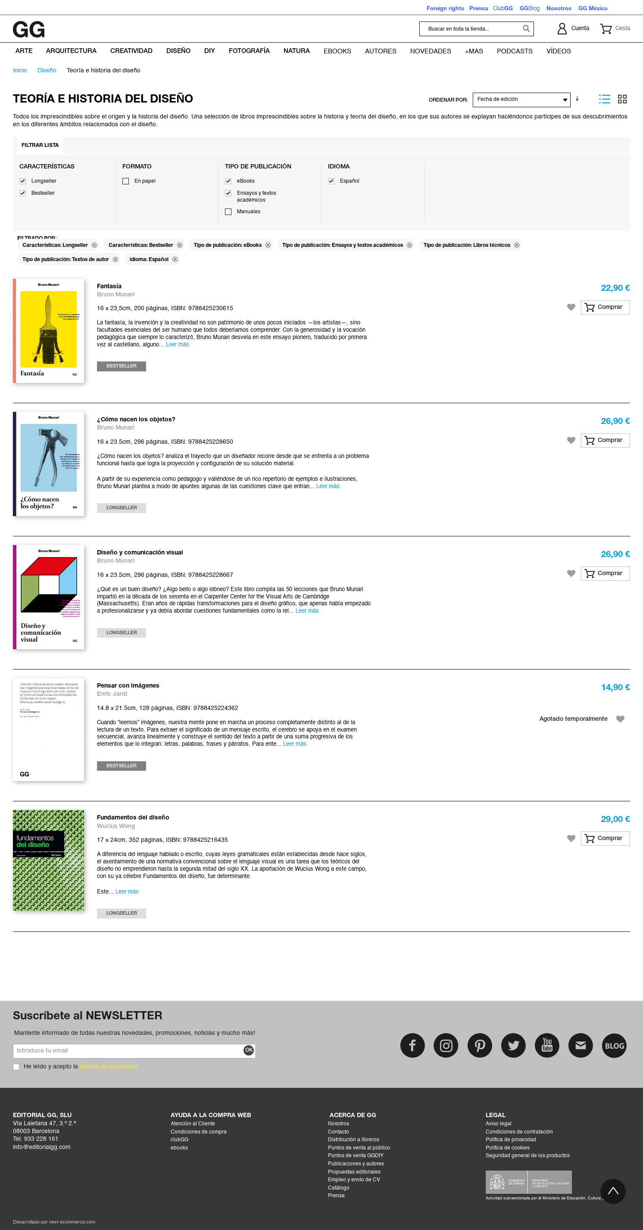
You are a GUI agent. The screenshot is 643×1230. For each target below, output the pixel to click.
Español (349, 181)
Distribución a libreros (353, 1140)
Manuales (248, 212)
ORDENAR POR (447, 100)
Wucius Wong (116, 826)
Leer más (177, 345)
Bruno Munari (115, 295)
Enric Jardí (112, 694)
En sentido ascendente (578, 99)
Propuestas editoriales (354, 1172)
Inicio (20, 71)
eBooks (246, 181)
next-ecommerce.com (72, 1222)
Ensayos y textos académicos (256, 197)
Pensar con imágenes (128, 686)
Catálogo (339, 1188)
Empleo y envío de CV (354, 1180)
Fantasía (109, 287)
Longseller (43, 181)
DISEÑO (46, 71)
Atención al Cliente (193, 1124)
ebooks (179, 1148)
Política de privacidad (511, 1140)
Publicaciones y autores (356, 1164)
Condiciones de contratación (519, 1132)
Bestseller (43, 193)
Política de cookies (508, 1148)
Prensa (336, 1196)
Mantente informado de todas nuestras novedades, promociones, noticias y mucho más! (134, 1033)
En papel (145, 181)
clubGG (179, 1140)
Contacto (338, 1132)
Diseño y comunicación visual (140, 553)
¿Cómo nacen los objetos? (136, 420)
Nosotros (338, 1124)
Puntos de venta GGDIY (356, 1155)
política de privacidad (108, 1067)
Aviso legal (499, 1124)
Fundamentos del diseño (133, 818)
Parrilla (622, 99)
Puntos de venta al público (359, 1148)
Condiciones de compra (199, 1132)
